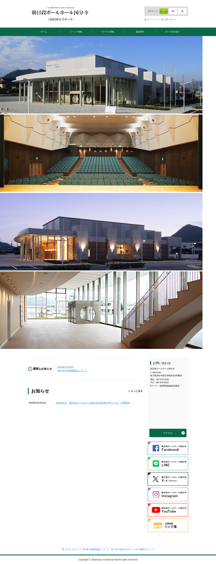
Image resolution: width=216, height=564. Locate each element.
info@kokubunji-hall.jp (170, 385)
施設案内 (140, 32)
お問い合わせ (170, 19)
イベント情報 (76, 32)
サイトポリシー (73, 549)
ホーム (44, 32)
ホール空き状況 (172, 32)
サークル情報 (108, 32)
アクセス (168, 433)
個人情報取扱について (97, 549)
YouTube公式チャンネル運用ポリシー (134, 549)
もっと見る (137, 391)
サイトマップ (153, 19)
